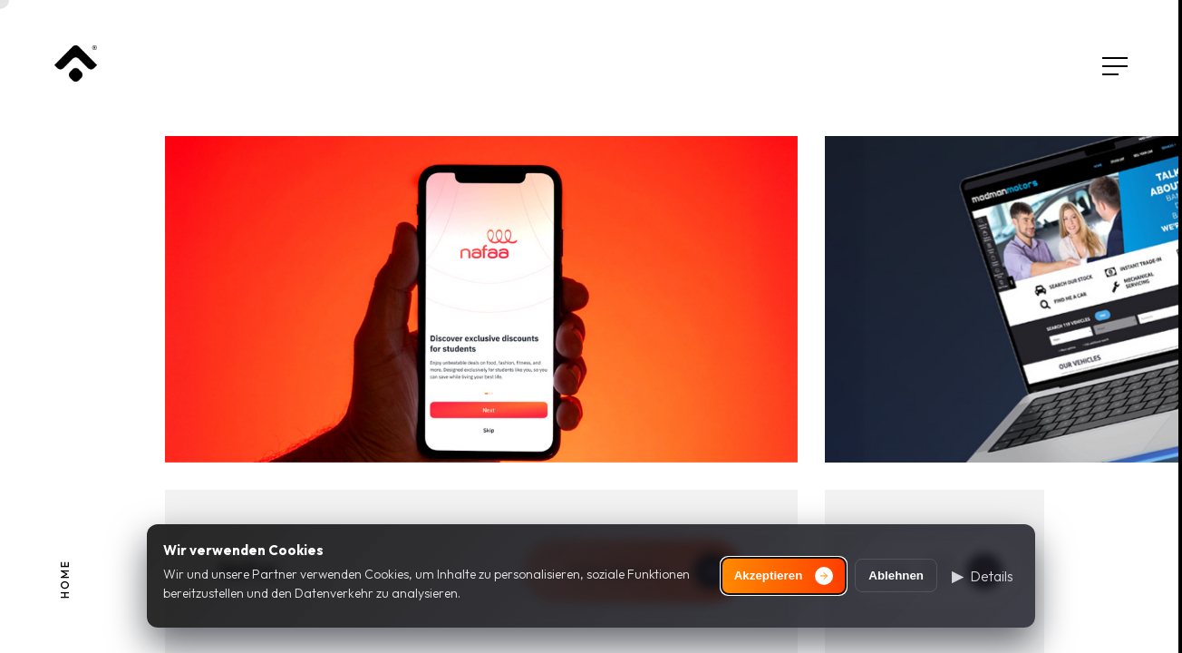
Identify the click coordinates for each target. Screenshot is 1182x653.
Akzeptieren (784, 576)
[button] (982, 576)
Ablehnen (896, 575)
